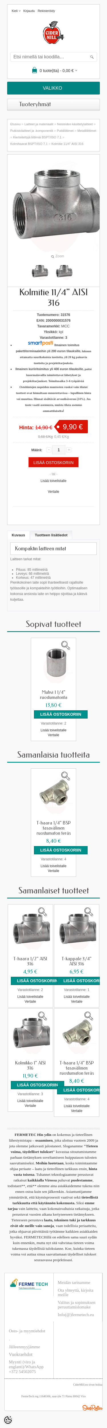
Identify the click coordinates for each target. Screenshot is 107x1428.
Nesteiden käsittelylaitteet (75, 124)
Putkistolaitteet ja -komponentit (31, 130)
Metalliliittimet (86, 130)
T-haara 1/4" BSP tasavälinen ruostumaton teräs (54, 828)
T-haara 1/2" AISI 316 (30, 961)
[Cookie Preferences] (8, 1420)
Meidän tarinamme (74, 1282)
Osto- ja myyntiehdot (27, 1331)
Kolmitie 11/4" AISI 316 (67, 143)
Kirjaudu (29, 11)
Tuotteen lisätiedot (51, 535)
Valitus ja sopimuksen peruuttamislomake (77, 1305)
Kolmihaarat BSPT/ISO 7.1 (29, 143)
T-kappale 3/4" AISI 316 (77, 961)
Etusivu (15, 124)
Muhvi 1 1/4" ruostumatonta (53, 695)
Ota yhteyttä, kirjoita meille (76, 1292)
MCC (65, 326)
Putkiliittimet (65, 130)
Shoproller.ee (92, 1408)
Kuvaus (18, 535)
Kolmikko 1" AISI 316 (30, 1065)
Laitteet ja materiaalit (38, 124)
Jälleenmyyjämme (24, 1347)
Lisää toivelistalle (53, 481)
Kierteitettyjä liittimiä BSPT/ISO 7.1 (37, 137)
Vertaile (53, 492)
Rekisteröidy (46, 11)
